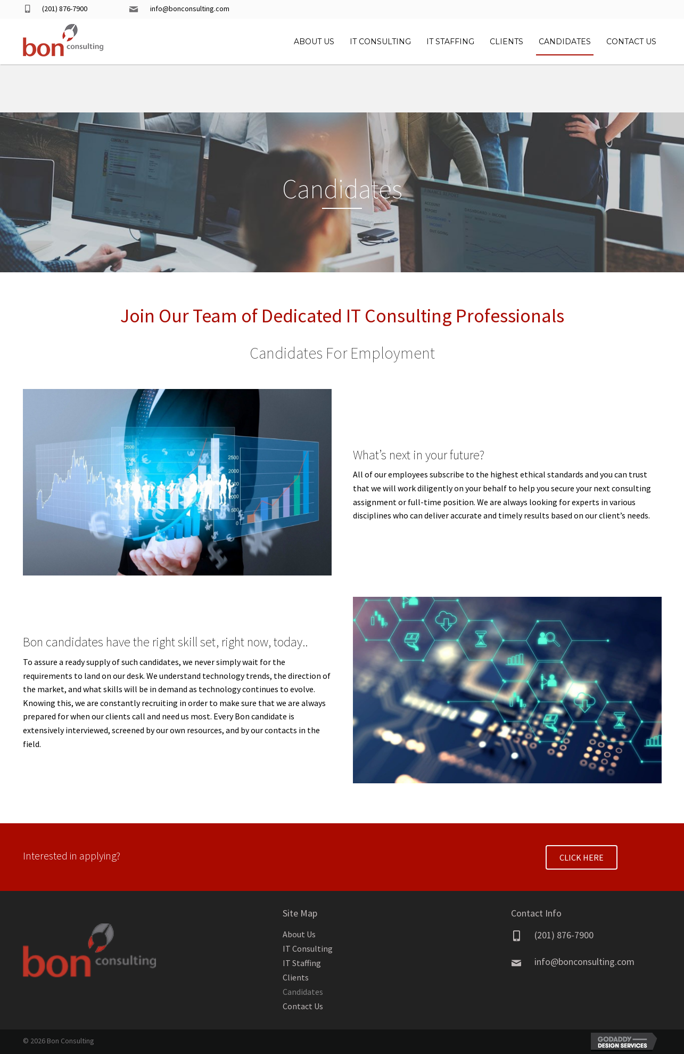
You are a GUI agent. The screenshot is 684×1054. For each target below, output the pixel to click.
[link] (314, 40)
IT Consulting (308, 948)
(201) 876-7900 (64, 8)
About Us (299, 934)
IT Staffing (302, 963)
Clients (296, 977)
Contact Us (303, 1006)
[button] (581, 857)
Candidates (303, 991)
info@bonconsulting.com (189, 8)
